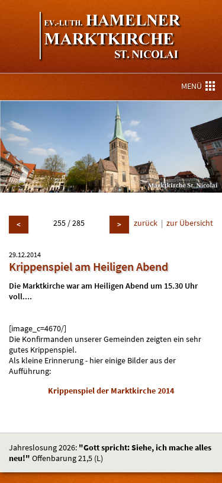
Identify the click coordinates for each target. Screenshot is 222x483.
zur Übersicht (189, 222)
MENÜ (198, 86)
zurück (145, 222)
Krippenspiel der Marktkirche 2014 (111, 390)
